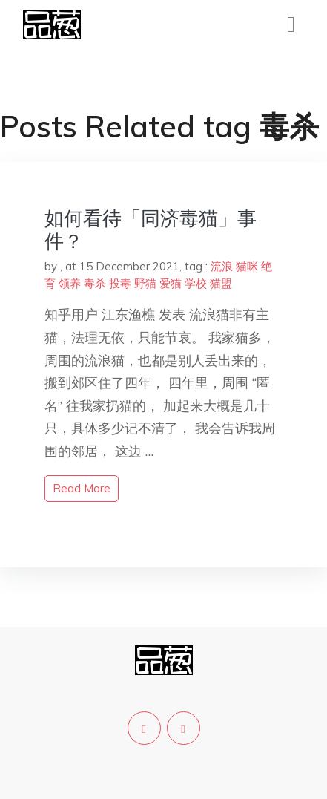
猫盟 (221, 283)
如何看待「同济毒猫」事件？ (150, 229)
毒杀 (95, 283)
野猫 (145, 283)
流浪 (222, 266)
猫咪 (247, 266)
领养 (70, 283)
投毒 (120, 283)
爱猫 (170, 283)
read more (81, 488)
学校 (196, 283)
